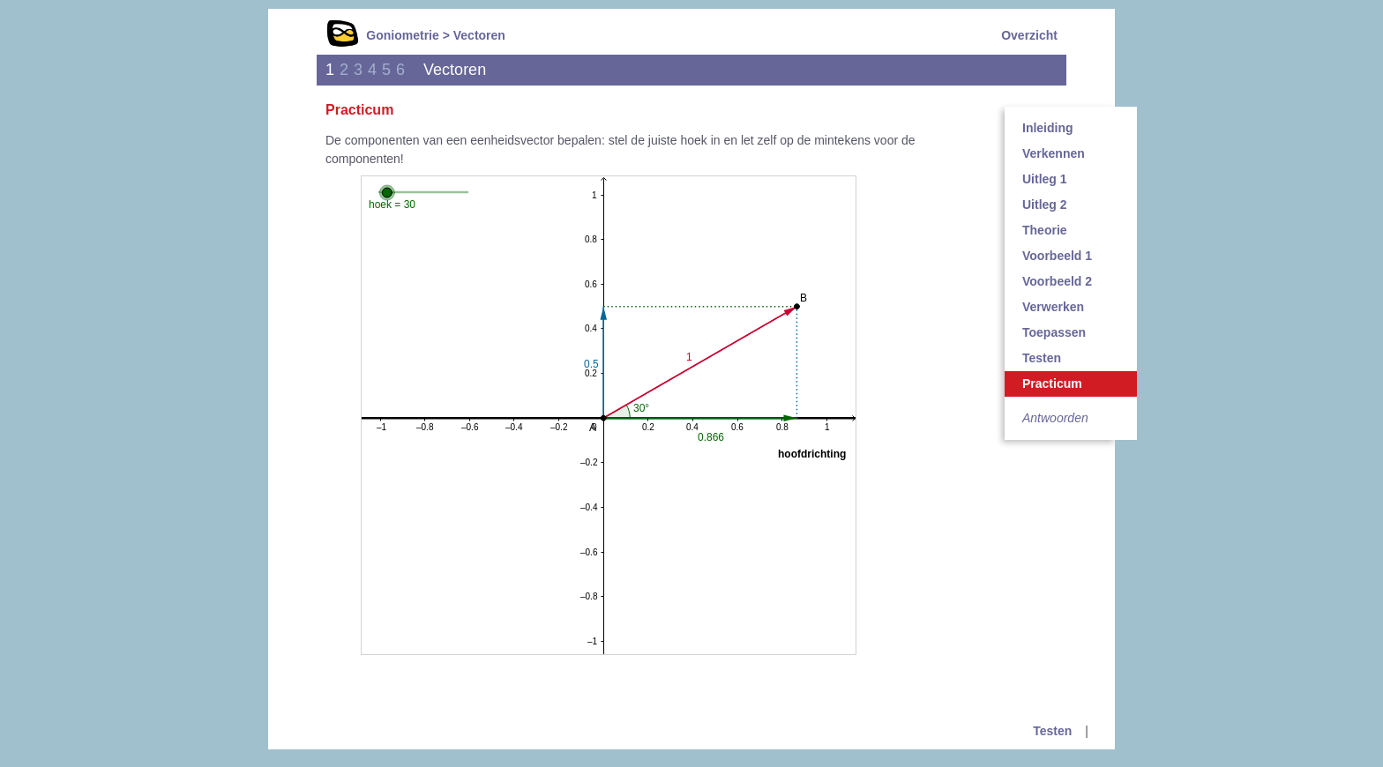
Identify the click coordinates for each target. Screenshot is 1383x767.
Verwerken (1053, 307)
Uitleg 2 (1044, 204)
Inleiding (1047, 128)
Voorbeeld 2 (1057, 281)
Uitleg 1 (1044, 179)
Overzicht (1029, 35)
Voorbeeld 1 (1057, 256)
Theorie (1044, 230)
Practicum (1052, 383)
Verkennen (1053, 153)
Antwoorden (1055, 418)
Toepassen (1054, 332)
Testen (1041, 358)
